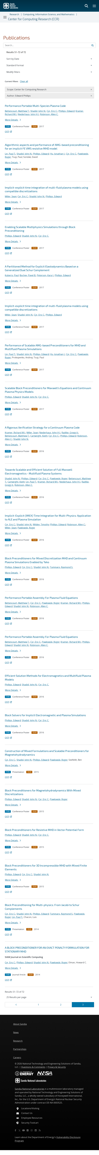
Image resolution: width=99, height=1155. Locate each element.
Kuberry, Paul (12, 275)
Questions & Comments (33, 1067)
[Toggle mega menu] (94, 6)
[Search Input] (49, 45)
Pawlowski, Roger (59, 478)
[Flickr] (28, 1130)
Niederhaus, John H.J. (28, 114)
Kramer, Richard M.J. (15, 432)
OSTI (8, 131)
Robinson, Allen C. (49, 114)
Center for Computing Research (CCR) (33, 19)
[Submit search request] (92, 45)
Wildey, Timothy (41, 524)
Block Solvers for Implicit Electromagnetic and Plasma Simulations (45, 715)
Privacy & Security (57, 1067)
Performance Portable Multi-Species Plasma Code (35, 105)
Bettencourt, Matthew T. (17, 111)
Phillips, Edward (67, 111)
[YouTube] (24, 1130)
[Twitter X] (19, 1130)
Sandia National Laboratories (29, 1088)
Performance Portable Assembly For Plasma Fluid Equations (41, 597)
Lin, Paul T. (10, 153)
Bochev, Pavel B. (28, 275)
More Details (13, 119)
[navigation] (49, 997)
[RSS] (40, 1130)
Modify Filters (16, 71)
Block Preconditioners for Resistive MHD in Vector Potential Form (44, 829)
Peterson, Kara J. (45, 275)
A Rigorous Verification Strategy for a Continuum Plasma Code (42, 427)
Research (14, 14)
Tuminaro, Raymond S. (61, 567)
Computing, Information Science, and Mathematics (48, 14)
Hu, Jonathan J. (57, 153)
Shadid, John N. (38, 111)
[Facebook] (15, 1130)
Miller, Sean (11, 196)
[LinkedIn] (36, 1130)
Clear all (24, 81)
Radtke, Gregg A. (70, 432)
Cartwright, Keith (38, 435)
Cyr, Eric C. (52, 111)
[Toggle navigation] (5, 17)
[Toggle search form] (86, 6)
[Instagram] (32, 1130)
